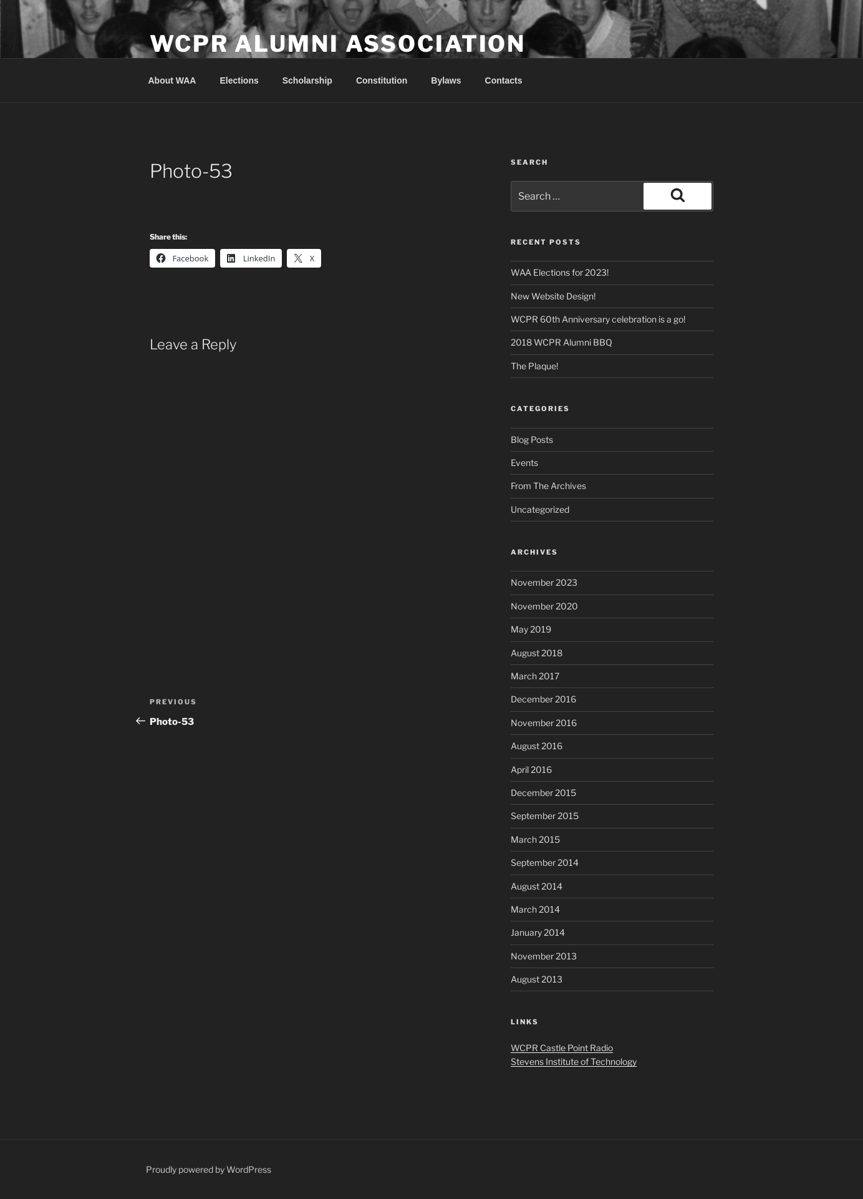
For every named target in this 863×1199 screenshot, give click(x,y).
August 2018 (536, 653)
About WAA (172, 80)
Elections (238, 80)
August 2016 (536, 745)
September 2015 (545, 815)
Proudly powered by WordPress (208, 1169)
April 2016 (531, 769)
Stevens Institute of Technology (574, 1061)
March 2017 (535, 676)
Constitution (381, 80)
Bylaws (446, 80)
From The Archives (548, 485)
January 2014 (538, 932)
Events (524, 462)
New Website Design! (553, 296)
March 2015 (535, 839)
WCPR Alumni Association (338, 43)
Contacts (504, 80)
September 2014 (545, 862)
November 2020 (544, 606)
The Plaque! (534, 366)
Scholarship (307, 80)
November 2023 (544, 582)
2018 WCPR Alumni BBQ (561, 342)
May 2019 (531, 629)
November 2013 (544, 956)
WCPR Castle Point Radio (562, 1047)
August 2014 (536, 886)
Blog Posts (532, 439)
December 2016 (543, 699)
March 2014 (535, 909)
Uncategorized (540, 509)
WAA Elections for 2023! (560, 272)
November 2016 (544, 722)
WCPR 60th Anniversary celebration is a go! (598, 319)
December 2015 (543, 792)
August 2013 (536, 979)
